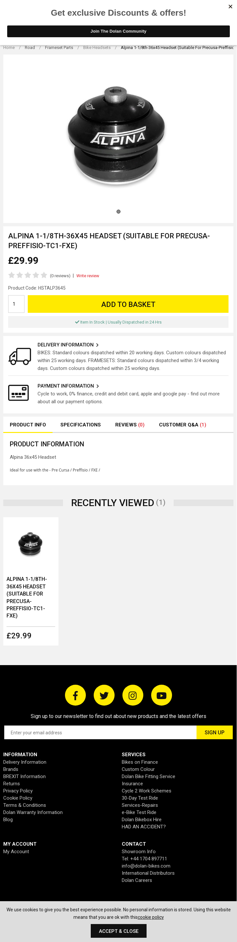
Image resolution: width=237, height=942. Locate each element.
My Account (16, 851)
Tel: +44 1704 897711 (144, 859)
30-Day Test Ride (140, 798)
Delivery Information (24, 762)
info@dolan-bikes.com (146, 866)
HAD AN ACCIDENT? (144, 827)
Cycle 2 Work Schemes (146, 791)
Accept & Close (118, 931)
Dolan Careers (137, 880)
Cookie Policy (17, 798)
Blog (8, 819)
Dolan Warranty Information (33, 812)
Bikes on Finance (140, 762)
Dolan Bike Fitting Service (148, 776)
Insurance (132, 784)
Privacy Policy (18, 791)
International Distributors (148, 873)
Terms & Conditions (24, 805)
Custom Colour (138, 769)
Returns (11, 784)
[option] (31, 581)
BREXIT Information (24, 776)
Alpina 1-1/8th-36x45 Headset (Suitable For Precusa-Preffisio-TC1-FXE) (27, 597)
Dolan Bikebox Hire (142, 819)
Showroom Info (139, 851)
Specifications (80, 425)
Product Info (28, 425)
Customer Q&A (182, 425)
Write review (87, 275)
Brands (10, 769)
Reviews (130, 425)
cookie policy (151, 917)
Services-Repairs (140, 805)
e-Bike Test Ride (139, 812)
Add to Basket (128, 304)
